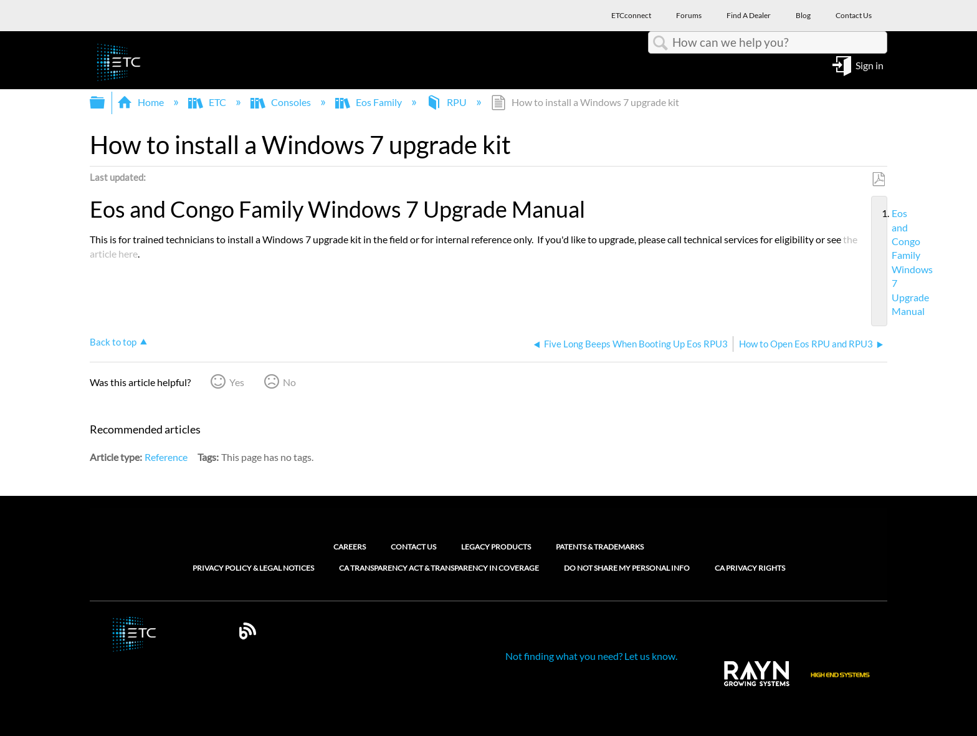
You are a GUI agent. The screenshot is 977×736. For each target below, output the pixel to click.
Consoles (281, 102)
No (289, 382)
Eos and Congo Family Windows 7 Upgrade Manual (887, 262)
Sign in (869, 64)
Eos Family (369, 102)
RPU (447, 102)
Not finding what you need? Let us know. (591, 656)
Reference (166, 457)
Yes (236, 382)
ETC (208, 102)
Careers (349, 546)
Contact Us (413, 546)
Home (141, 102)
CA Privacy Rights (750, 568)
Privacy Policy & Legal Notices (253, 568)
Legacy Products (496, 546)
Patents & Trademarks (600, 546)
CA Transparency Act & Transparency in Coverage (439, 568)
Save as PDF (878, 179)
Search (660, 43)
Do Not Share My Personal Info (627, 568)
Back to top (113, 341)
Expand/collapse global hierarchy (105, 103)
